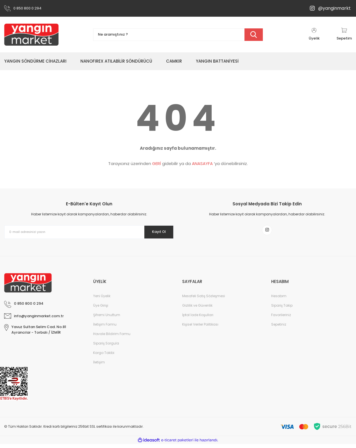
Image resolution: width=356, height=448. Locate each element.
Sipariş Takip (282, 309)
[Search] (178, 34)
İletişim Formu (105, 328)
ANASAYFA (202, 163)
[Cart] (344, 34)
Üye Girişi (100, 309)
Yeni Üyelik (101, 299)
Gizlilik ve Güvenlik (197, 309)
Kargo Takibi (103, 356)
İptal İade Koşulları (197, 318)
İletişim (99, 366)
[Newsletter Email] (89, 232)
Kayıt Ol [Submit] (155, 232)
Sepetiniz (278, 328)
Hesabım (278, 299)
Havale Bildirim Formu (111, 337)
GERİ (156, 163)
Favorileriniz (281, 318)
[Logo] (31, 34)
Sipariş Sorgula (106, 347)
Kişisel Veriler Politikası (200, 328)
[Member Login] (314, 34)
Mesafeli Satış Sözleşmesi (203, 299)
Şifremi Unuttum (106, 318)
